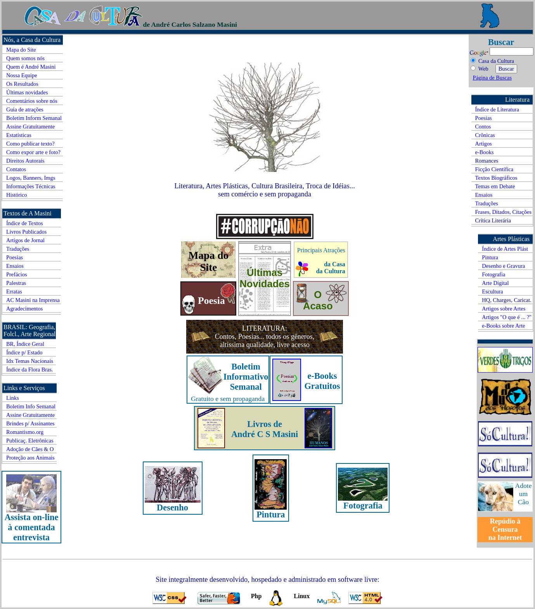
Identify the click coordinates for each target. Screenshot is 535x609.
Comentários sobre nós (31, 101)
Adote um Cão (523, 494)
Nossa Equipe (21, 75)
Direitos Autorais (25, 161)
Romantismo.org (24, 432)
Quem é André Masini (31, 67)
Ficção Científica (494, 169)
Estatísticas (18, 135)
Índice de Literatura (497, 109)
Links (12, 398)
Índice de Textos (24, 223)
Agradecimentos (24, 308)
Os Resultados (22, 84)
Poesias (14, 257)
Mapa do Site (21, 50)
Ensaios (15, 266)
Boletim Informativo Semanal (245, 377)
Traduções (17, 249)
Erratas (14, 291)
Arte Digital (495, 283)
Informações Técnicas (30, 186)
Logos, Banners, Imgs (30, 178)
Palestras (16, 283)
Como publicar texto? (30, 144)
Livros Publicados (26, 232)
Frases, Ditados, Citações (503, 212)
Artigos (483, 144)
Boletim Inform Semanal (34, 118)
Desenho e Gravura (503, 266)
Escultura (492, 291)
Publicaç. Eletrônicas (29, 440)
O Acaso (318, 300)
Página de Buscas (492, 78)
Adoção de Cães (24, 449)
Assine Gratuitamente (30, 126)
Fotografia (493, 274)
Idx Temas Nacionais (29, 361)
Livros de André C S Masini (264, 429)
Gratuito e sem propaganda (228, 399)
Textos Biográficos (496, 178)
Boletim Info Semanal (30, 406)
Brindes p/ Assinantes (30, 423)
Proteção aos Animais (30, 458)
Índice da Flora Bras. (29, 369)
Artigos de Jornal (25, 240)
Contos (483, 126)
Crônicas (485, 135)
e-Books (484, 152)
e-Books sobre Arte (503, 326)
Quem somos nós (25, 58)
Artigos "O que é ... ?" (507, 317)
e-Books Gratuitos (322, 381)
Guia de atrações (24, 109)
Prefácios (16, 274)
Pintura (490, 257)
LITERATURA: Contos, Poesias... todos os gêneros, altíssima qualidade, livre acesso (265, 336)
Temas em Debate (495, 186)
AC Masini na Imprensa (33, 300)
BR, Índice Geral (25, 344)
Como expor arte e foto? (33, 152)
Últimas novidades (27, 92)
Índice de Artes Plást (505, 249)
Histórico (16, 195)
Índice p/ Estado (24, 352)
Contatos (16, 169)
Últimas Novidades (264, 278)
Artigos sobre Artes (503, 308)
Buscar (501, 42)
